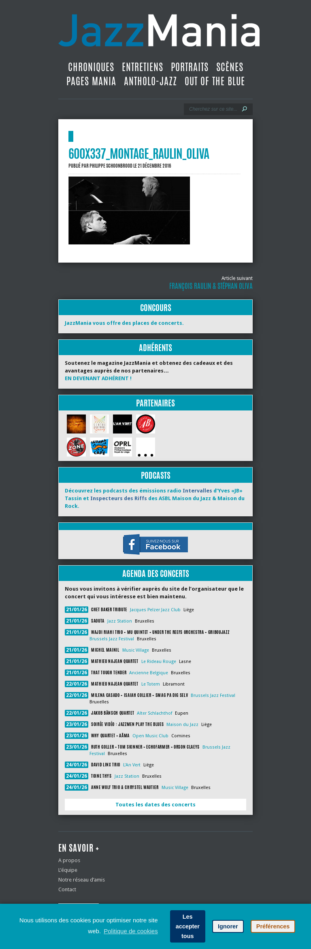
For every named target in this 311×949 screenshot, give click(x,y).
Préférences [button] (273, 926)
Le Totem (150, 684)
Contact (67, 889)
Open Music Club (150, 736)
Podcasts (155, 475)
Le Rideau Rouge (158, 661)
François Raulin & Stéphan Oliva (211, 286)
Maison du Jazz (182, 724)
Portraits (190, 67)
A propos (69, 860)
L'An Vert (132, 765)
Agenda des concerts (155, 573)
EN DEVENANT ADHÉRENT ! (98, 378)
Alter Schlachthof (154, 713)
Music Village (135, 650)
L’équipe (67, 870)
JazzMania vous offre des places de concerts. (124, 323)
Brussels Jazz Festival (111, 639)
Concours (155, 308)
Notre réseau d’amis (81, 880)
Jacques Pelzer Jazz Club (155, 609)
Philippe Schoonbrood (110, 165)
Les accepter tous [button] (188, 926)
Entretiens (142, 67)
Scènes (229, 67)
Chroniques (91, 67)
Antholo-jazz (150, 81)
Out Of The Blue (215, 81)
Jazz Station (119, 621)
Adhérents (155, 348)
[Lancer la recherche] (244, 109)
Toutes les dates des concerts (155, 805)
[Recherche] (213, 109)
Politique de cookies (131, 931)
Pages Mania (91, 81)
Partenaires (155, 403)
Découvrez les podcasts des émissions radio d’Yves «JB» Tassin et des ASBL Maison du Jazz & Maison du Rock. (155, 498)
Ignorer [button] (228, 926)
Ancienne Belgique (148, 672)
